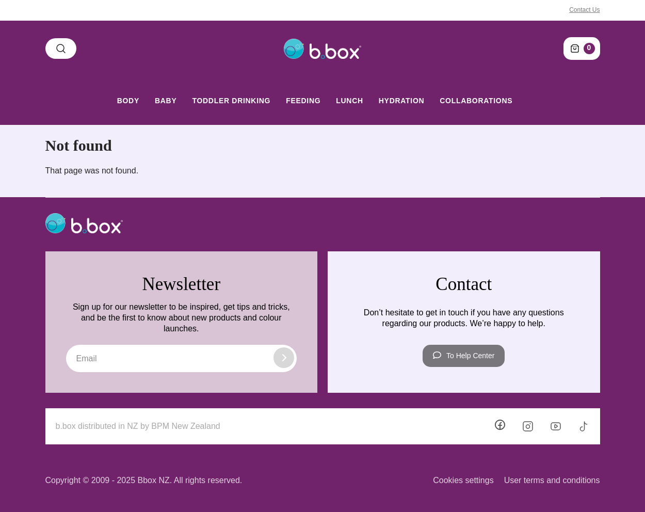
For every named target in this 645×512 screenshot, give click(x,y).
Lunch (349, 101)
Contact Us (584, 9)
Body (128, 101)
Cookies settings (463, 480)
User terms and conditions (552, 480)
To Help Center (463, 355)
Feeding (303, 101)
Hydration (401, 101)
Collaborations (476, 101)
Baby (165, 101)
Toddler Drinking (231, 101)
